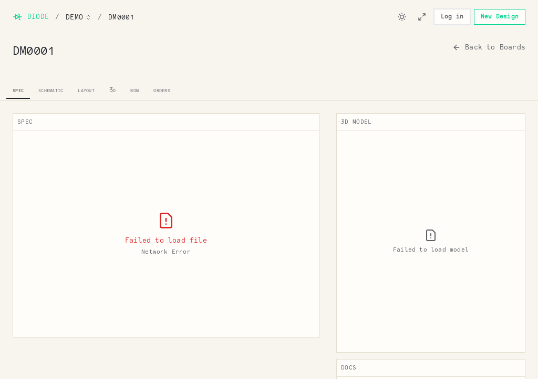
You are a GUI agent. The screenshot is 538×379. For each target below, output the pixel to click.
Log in (452, 17)
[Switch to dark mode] (402, 16)
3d (112, 89)
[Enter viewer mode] (421, 16)
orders (161, 89)
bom (134, 89)
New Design (500, 17)
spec (18, 89)
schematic (50, 89)
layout (86, 89)
